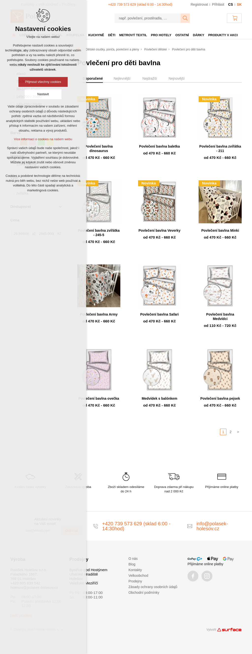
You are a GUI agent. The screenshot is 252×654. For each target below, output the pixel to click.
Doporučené (93, 78)
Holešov (76, 579)
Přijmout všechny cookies (43, 82)
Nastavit (43, 94)
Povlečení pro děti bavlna (188, 49)
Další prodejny (21, 615)
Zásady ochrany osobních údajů (152, 587)
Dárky (198, 35)
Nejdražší (149, 78)
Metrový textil (133, 35)
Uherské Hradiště (83, 574)
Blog (131, 564)
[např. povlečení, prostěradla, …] (148, 18)
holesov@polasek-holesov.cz (34, 587)
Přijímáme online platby (205, 564)
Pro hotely (161, 35)
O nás (133, 559)
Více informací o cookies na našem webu (43, 139)
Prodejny (135, 581)
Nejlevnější (122, 78)
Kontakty (135, 570)
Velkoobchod (138, 576)
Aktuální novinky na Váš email (47, 521)
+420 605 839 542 (25, 583)
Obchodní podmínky (143, 592)
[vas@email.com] (41, 530)
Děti (111, 35)
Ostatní (182, 35)
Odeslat (71, 530)
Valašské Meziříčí (83, 583)
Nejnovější (177, 78)
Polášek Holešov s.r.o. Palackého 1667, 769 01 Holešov (28, 574)
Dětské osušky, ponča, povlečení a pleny (112, 49)
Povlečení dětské (155, 49)
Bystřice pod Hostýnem (88, 570)
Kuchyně (96, 35)
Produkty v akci (223, 35)
